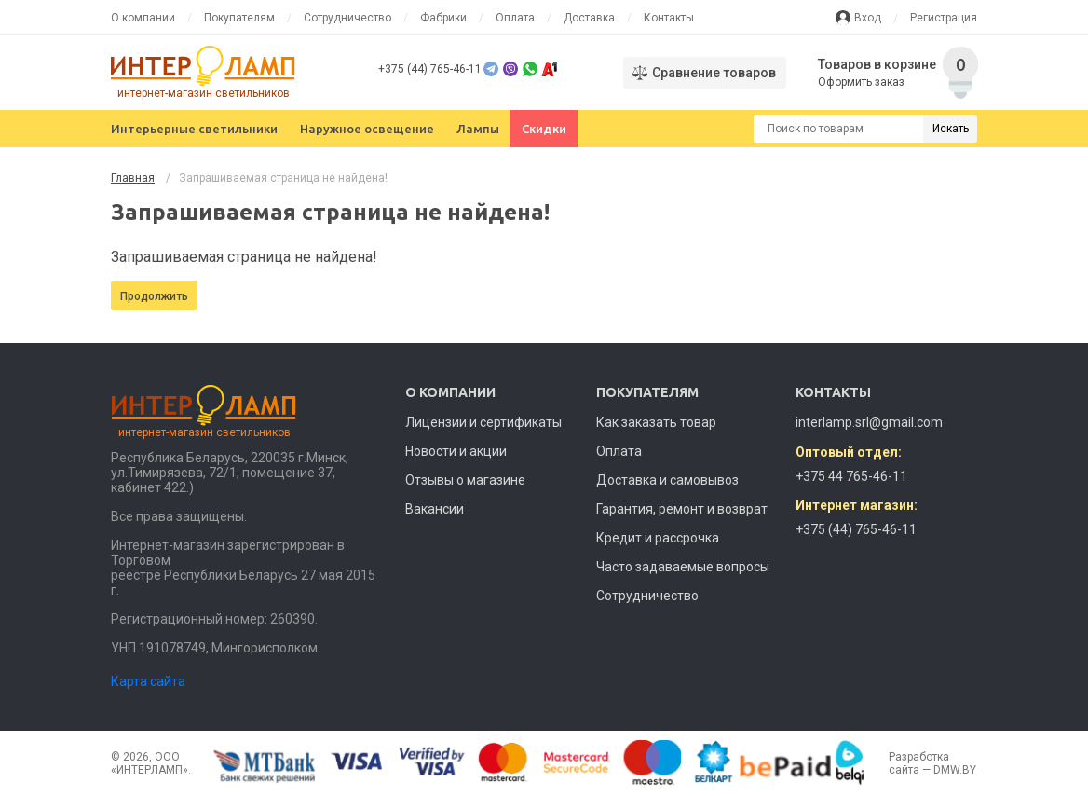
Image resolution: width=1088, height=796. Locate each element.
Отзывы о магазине (465, 480)
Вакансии (434, 508)
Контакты (669, 17)
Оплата (515, 17)
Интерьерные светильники (194, 128)
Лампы (477, 128)
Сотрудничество (347, 17)
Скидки (544, 128)
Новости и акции (456, 451)
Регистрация (943, 17)
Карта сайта (148, 681)
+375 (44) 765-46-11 (430, 68)
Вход (867, 17)
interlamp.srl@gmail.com (869, 422)
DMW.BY (954, 769)
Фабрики (443, 17)
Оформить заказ (861, 82)
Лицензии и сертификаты (483, 422)
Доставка (589, 17)
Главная (133, 178)
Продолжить (154, 296)
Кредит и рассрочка (657, 537)
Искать (950, 128)
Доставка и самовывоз (667, 480)
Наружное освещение (367, 128)
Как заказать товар (656, 422)
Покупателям (239, 17)
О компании (143, 17)
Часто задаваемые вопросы (682, 566)
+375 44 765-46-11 (851, 476)
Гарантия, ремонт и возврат (682, 508)
